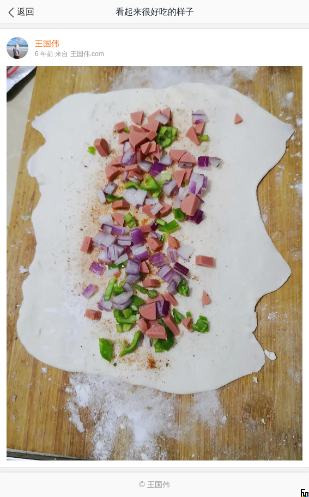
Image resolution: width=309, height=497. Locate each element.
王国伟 (158, 484)
